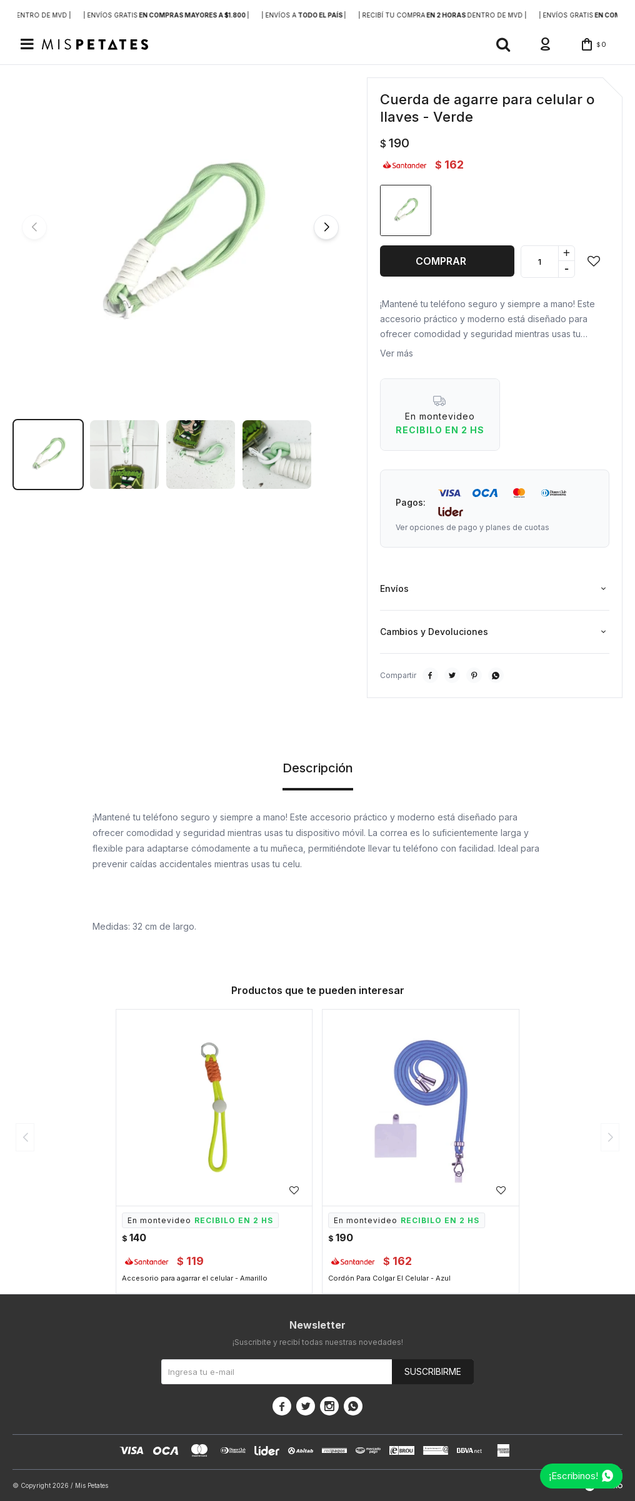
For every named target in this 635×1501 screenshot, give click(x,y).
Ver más (396, 353)
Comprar (441, 261)
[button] (503, 44)
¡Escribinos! (573, 1476)
